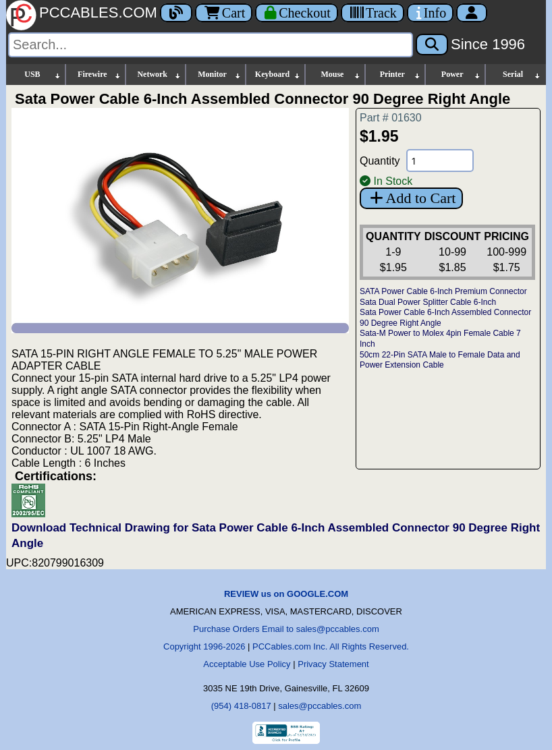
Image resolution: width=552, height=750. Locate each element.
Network (159, 74)
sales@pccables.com (319, 706)
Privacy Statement (333, 664)
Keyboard (278, 74)
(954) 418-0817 (241, 706)
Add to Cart (411, 198)
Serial (522, 74)
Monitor (219, 74)
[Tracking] (372, 12)
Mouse (341, 74)
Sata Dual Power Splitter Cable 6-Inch (428, 302)
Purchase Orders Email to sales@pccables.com (286, 629)
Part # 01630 (391, 117)
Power (461, 74)
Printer (401, 74)
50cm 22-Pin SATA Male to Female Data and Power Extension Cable (440, 360)
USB (42, 74)
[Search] (210, 44)
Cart (223, 13)
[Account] (471, 12)
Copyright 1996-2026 (204, 646)
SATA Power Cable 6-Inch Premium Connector (443, 291)
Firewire (99, 74)
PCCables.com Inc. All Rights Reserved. (330, 646)
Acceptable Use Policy (246, 664)
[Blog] (176, 12)
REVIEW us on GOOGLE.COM (286, 594)
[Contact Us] (430, 12)
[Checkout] (296, 12)
